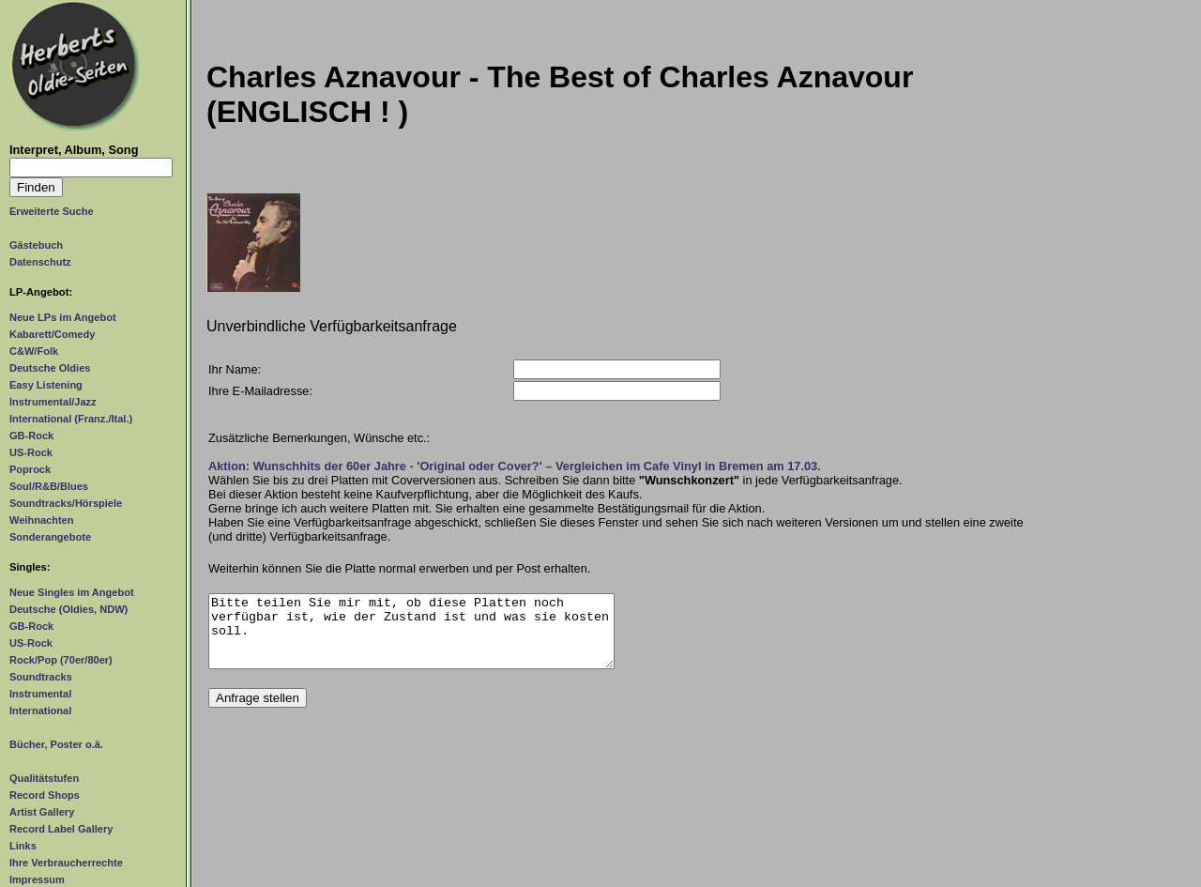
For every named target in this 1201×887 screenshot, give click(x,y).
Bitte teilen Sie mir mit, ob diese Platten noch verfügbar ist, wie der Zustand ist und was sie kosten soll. (411, 638)
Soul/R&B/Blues (48, 486)
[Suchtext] (91, 167)
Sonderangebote (50, 537)
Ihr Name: (234, 369)
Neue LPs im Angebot (62, 317)
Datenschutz (40, 262)
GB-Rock (31, 435)
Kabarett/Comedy (52, 334)
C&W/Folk (33, 351)
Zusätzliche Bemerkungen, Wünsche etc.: (319, 438)
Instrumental (40, 693)
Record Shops (44, 795)
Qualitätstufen (44, 778)
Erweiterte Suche (51, 211)
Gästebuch (36, 245)
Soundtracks (40, 676)
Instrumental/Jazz (53, 401)
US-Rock (31, 452)
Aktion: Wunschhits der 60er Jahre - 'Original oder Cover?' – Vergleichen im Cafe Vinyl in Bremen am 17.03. (514, 466)
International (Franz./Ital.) (70, 418)
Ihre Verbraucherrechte (66, 862)
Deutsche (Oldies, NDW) (68, 609)
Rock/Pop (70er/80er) (61, 659)
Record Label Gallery (61, 828)
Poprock (30, 469)
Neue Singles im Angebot (71, 592)
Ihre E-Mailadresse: (260, 391)
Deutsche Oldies (49, 368)
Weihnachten (41, 520)
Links (23, 845)
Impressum (37, 879)
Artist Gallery (41, 812)
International (40, 710)
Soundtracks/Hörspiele (65, 503)
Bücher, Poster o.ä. (56, 744)
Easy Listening (46, 384)
